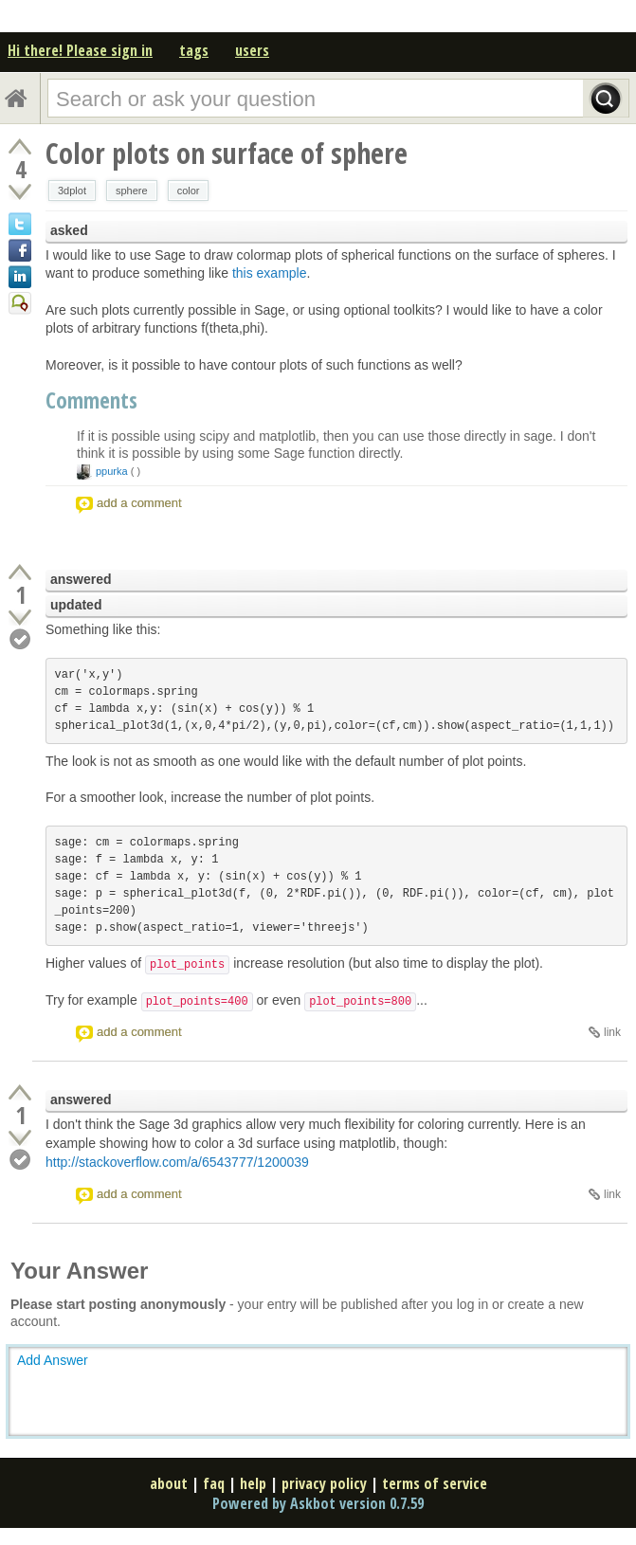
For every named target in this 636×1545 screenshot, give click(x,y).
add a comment (139, 503)
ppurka (112, 471)
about (169, 1483)
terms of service (434, 1483)
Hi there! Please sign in (80, 50)
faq (214, 1483)
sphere (132, 190)
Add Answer (52, 1360)
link (612, 1032)
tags (194, 50)
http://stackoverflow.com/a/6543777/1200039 (177, 1162)
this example (269, 273)
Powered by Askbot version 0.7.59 (318, 1503)
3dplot (72, 190)
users (252, 50)
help (253, 1483)
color (188, 190)
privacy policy (324, 1483)
